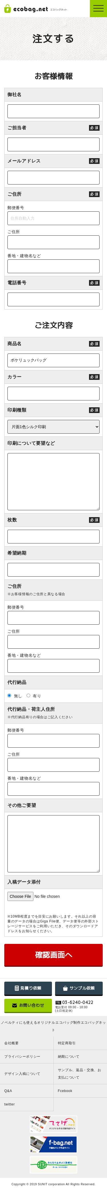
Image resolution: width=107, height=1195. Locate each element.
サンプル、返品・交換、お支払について (79, 1073)
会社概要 (11, 1043)
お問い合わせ (28, 1005)
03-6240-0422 (78, 1002)
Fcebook (65, 1091)
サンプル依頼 (79, 988)
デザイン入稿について (22, 1074)
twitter (9, 1104)
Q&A (8, 1091)
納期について (69, 1057)
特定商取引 (67, 1043)
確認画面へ (53, 955)
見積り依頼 (28, 988)
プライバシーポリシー (22, 1057)
